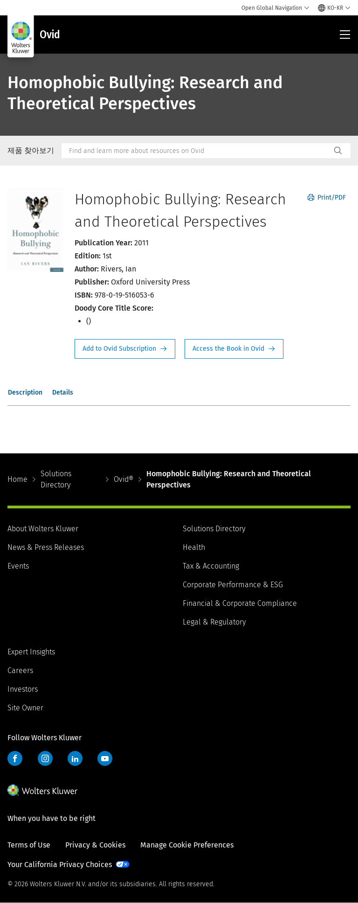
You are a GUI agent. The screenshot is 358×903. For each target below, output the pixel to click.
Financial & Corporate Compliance (240, 603)
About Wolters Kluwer (42, 528)
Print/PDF (327, 197)
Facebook (14, 758)
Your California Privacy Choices (59, 864)
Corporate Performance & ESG (233, 584)
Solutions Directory (56, 479)
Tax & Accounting (211, 566)
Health (194, 547)
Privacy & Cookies (95, 844)
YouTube (104, 758)
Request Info (125, 349)
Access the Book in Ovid (234, 349)
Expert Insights (31, 651)
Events (18, 566)
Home (17, 479)
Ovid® (123, 479)
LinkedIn (75, 758)
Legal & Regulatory (214, 622)
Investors (22, 689)
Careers (20, 670)
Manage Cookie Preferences (187, 844)
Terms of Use (28, 844)
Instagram (45, 758)
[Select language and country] (334, 7)
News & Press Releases (45, 547)
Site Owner (25, 707)
